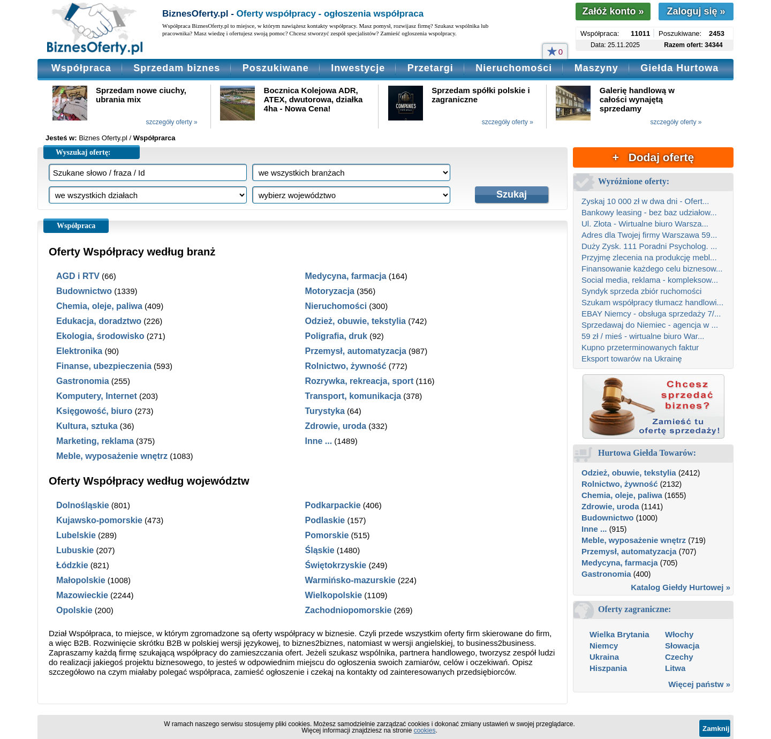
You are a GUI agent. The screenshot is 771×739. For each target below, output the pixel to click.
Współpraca (81, 68)
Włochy (679, 634)
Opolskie (74, 610)
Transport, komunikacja (353, 396)
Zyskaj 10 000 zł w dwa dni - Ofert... (645, 201)
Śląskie (320, 550)
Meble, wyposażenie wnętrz (112, 456)
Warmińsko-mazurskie (350, 580)
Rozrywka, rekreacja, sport (359, 381)
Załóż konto (613, 11)
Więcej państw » (699, 684)
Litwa (675, 668)
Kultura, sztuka (87, 426)
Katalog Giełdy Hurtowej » (680, 587)
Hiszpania (608, 668)
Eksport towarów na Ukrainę (631, 358)
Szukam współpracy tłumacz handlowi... (652, 302)
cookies (425, 730)
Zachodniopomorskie (348, 610)
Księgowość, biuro (94, 411)
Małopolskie (80, 580)
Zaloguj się (696, 11)
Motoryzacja (329, 291)
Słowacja (682, 645)
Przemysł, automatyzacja (355, 351)
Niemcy (603, 645)
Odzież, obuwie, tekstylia (355, 321)
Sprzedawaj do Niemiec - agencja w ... (649, 324)
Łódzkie (72, 565)
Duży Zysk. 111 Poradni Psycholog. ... (649, 246)
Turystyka (325, 411)
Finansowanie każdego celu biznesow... (652, 268)
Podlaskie (325, 520)
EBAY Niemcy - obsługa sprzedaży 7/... (651, 313)
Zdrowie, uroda (336, 426)
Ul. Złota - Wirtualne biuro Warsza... (644, 223)
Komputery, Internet (96, 396)
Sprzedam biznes (176, 68)
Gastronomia (82, 381)
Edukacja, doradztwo (98, 321)
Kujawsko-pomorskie (99, 520)
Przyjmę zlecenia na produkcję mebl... (649, 257)
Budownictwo (84, 291)
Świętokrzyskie (336, 565)
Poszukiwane (276, 68)
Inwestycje (358, 68)
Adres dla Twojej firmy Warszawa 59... (649, 234)
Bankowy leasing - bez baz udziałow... (649, 212)
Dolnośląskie (82, 505)
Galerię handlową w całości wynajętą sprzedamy (637, 99)
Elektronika (79, 351)
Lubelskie (76, 535)
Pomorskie (327, 535)
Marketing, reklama (95, 441)
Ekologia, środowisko (100, 336)
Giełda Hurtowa (679, 68)
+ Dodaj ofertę (653, 157)
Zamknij (715, 729)
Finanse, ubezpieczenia (104, 366)
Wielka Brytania (619, 634)
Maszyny (596, 68)
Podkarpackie (333, 505)
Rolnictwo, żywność (346, 366)
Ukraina (604, 656)
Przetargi (430, 68)
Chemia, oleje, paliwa (99, 306)
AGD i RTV (78, 276)
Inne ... (318, 441)
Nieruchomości (513, 68)
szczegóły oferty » (172, 122)
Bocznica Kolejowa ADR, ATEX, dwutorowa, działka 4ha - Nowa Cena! (313, 99)
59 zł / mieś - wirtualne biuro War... (643, 336)
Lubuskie (75, 550)
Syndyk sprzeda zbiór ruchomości (641, 291)
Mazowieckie (82, 595)
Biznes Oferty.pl (103, 138)
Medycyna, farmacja (346, 276)
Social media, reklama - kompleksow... (649, 279)
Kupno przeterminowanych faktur (640, 347)
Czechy (679, 656)
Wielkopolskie (333, 595)
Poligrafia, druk (336, 336)
